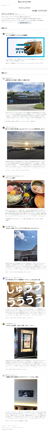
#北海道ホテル (22, 420)
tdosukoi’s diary (8, 78)
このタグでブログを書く (42, 10)
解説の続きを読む (24, 22)
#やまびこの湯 (17, 272)
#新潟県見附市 (8, 218)
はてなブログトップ (21, 427)
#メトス (26, 63)
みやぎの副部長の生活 (9, 226)
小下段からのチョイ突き (9, 127)
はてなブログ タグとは (5, 427)
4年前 (22, 176)
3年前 (13, 33)
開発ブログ (15, 427)
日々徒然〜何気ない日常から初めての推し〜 (13, 176)
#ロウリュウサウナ (40, 63)
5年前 (16, 375)
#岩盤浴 (7, 220)
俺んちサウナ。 (8, 33)
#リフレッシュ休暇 (21, 218)
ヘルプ (11, 427)
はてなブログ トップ (6, 5)
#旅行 (26, 420)
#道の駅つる (33, 121)
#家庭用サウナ (14, 63)
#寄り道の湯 (7, 121)
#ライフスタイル (21, 63)
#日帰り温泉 (28, 218)
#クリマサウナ (32, 63)
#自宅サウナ (7, 63)
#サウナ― (7, 317)
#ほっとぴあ (14, 218)
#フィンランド (8, 170)
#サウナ (13, 170)
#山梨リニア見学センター (16, 121)
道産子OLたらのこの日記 (9, 375)
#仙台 (21, 272)
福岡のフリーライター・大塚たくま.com (12, 277)
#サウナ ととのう (9, 272)
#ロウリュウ (18, 170)
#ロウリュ (25, 317)
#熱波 (41, 218)
